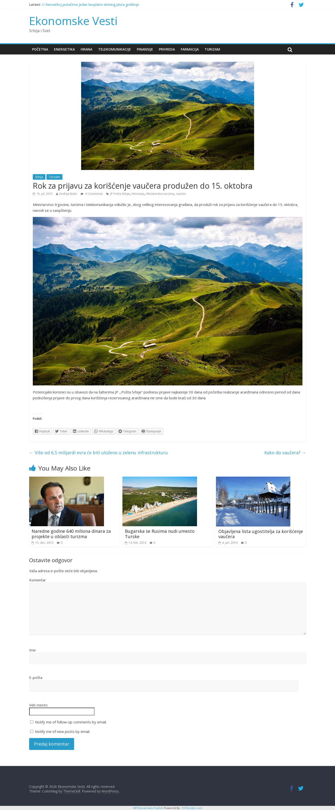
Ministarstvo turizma (160, 194)
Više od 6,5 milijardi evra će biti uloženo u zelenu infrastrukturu (98, 452)
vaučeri (181, 194)
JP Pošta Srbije (120, 194)
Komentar (37, 580)
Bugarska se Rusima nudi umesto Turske (160, 533)
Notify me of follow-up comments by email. (71, 722)
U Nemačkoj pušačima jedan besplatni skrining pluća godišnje (90, 4)
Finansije (145, 49)
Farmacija (190, 49)
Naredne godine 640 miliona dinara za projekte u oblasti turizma (71, 533)
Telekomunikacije (114, 49)
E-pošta (35, 677)
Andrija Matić (68, 194)
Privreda (167, 49)
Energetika (64, 49)
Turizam (212, 49)
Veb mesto (38, 705)
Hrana (86, 49)
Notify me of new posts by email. (62, 731)
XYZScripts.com (192, 808)
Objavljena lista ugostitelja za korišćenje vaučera (260, 534)
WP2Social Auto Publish (148, 808)
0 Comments (92, 194)
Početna (40, 49)
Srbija (39, 177)
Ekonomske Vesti (73, 20)
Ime (32, 650)
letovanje (138, 194)
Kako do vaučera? (285, 452)
